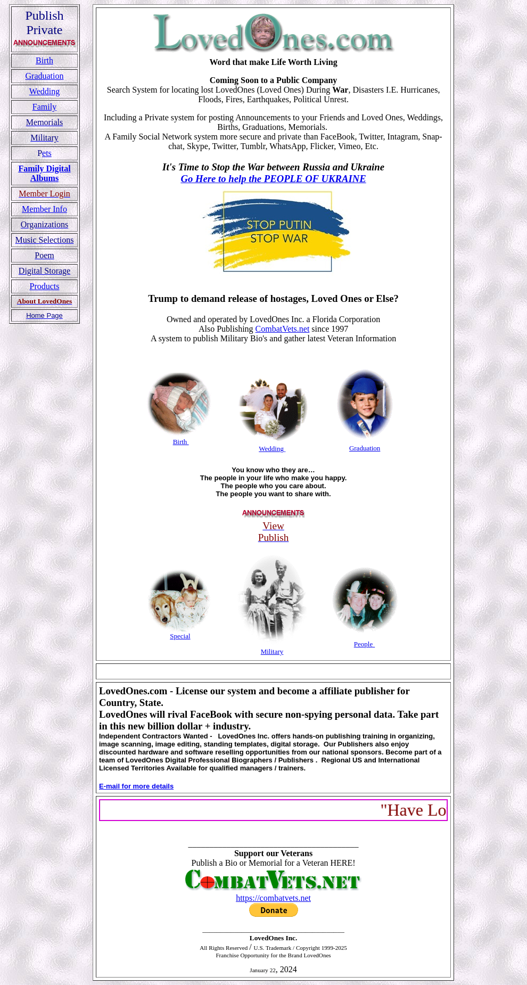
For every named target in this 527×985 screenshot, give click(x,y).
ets (47, 153)
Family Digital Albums (44, 173)
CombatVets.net (283, 328)
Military (272, 651)
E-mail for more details (136, 786)
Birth (44, 60)
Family (44, 106)
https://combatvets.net (273, 897)
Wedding (44, 91)
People (363, 644)
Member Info (44, 209)
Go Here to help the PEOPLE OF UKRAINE (273, 178)
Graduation (45, 75)
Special (180, 636)
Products (45, 286)
